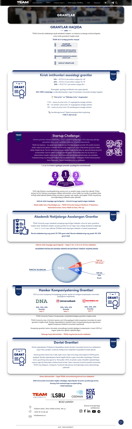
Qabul (48, 2)
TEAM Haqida (72, 3)
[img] (22, 3)
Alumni (79, 2)
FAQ (88, 3)
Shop (81, 3)
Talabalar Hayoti (59, 3)
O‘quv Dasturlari (37, 3)
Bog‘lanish (97, 3)
